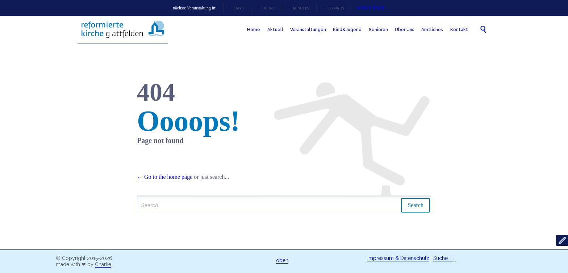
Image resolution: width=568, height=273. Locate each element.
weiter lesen (370, 7)
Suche (444, 258)
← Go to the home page (164, 177)
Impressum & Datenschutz (398, 258)
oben (282, 260)
